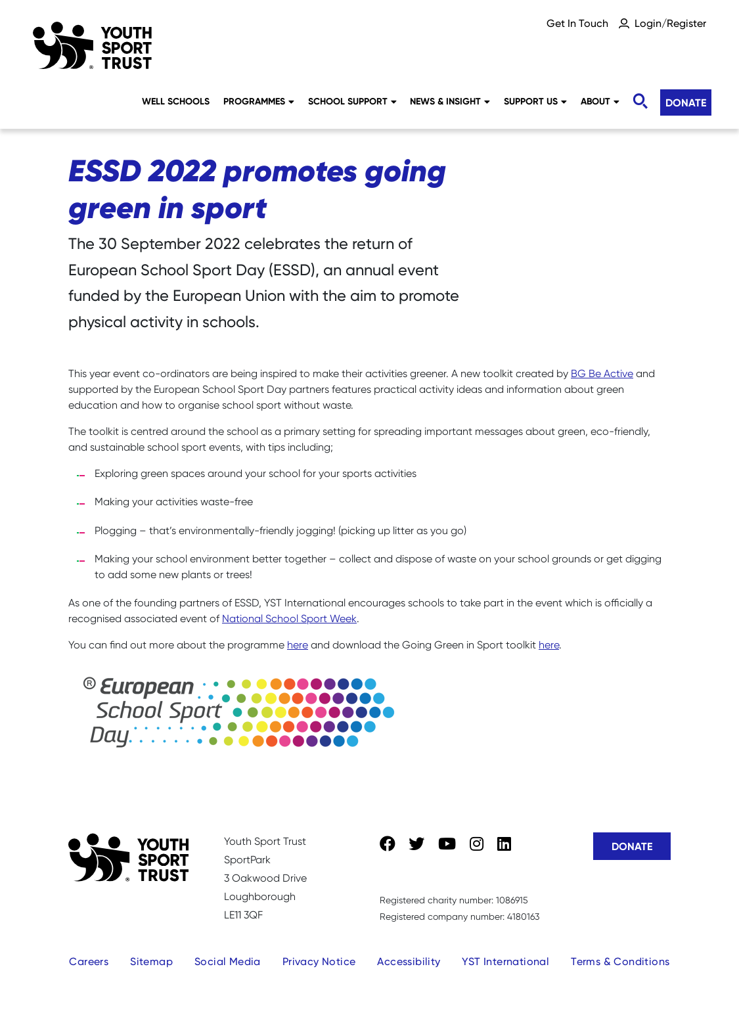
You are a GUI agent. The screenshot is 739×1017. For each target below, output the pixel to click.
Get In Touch (577, 23)
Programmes (258, 101)
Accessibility (408, 961)
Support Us (535, 101)
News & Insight (450, 101)
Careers (88, 961)
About (600, 101)
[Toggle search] (639, 101)
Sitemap (151, 961)
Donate (685, 102)
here (297, 645)
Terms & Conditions (620, 961)
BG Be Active (602, 373)
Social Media (227, 961)
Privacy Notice (319, 961)
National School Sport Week (289, 618)
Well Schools (176, 101)
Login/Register (670, 23)
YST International (505, 961)
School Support (352, 101)
